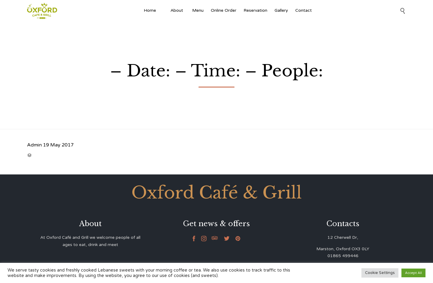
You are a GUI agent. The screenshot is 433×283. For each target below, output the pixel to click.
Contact (303, 10)
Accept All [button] (413, 273)
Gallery (281, 10)
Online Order (223, 10)
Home (150, 10)
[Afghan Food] (163, 11)
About (177, 10)
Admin (34, 145)
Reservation (255, 10)
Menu (198, 10)
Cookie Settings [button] (380, 272)
